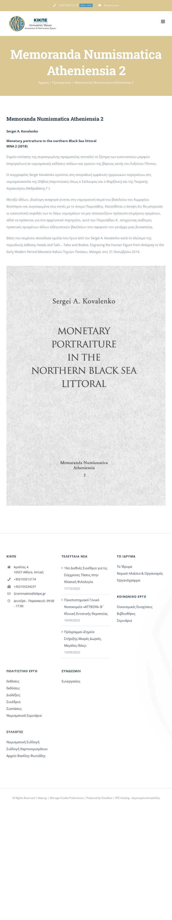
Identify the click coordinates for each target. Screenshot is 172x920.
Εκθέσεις (12, 681)
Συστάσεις (14, 708)
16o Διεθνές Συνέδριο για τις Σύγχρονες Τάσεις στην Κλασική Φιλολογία (85, 575)
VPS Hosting (122, 798)
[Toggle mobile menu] (163, 21)
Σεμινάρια (124, 620)
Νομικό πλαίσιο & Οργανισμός (140, 573)
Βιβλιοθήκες (126, 613)
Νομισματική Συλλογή (22, 742)
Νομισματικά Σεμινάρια (24, 715)
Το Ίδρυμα (124, 566)
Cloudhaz (106, 798)
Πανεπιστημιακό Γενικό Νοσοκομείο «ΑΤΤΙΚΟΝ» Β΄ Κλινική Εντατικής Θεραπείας (86, 607)
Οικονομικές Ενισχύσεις (134, 607)
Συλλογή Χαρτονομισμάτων (27, 749)
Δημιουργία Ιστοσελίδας (146, 798)
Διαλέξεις (13, 695)
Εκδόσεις (13, 688)
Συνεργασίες (71, 681)
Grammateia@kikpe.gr (30, 594)
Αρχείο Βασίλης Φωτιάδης (25, 756)
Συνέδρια (13, 702)
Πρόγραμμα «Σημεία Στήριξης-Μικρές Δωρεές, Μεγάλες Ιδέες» (83, 639)
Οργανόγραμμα (128, 580)
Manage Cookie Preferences (67, 798)
